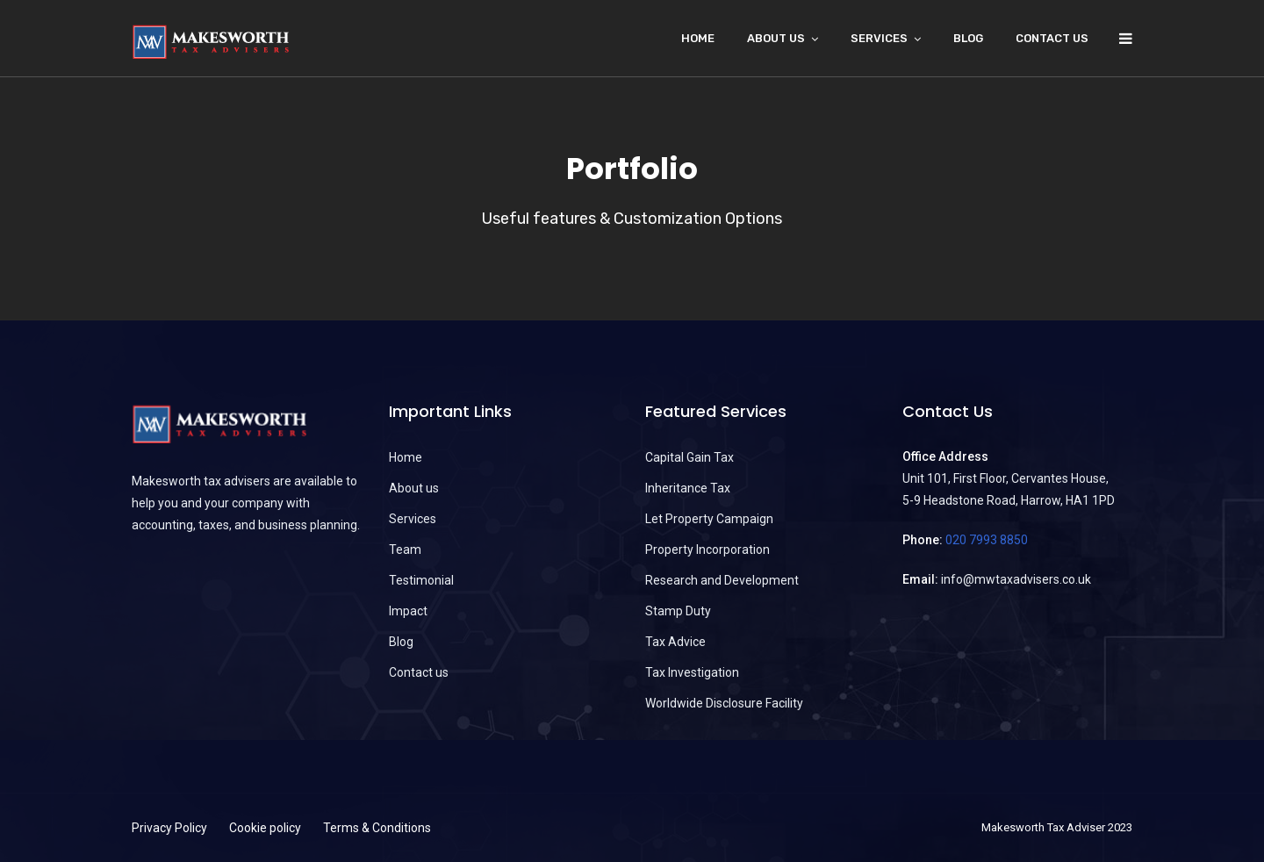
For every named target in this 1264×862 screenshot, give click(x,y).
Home (698, 38)
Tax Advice (675, 642)
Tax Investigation (692, 672)
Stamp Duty (678, 611)
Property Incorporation (707, 549)
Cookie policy (265, 828)
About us (414, 488)
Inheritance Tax (687, 488)
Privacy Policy (169, 828)
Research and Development (722, 580)
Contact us (1052, 38)
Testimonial (421, 580)
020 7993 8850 (986, 540)
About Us (776, 38)
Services (879, 38)
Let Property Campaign (709, 519)
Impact (408, 611)
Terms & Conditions (377, 828)
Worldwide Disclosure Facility (724, 703)
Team (405, 549)
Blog (968, 38)
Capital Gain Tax (689, 457)
